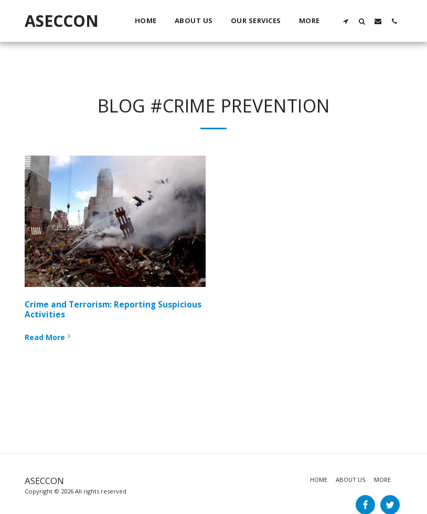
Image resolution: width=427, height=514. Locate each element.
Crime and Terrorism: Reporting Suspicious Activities (113, 309)
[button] (345, 21)
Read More (48, 337)
